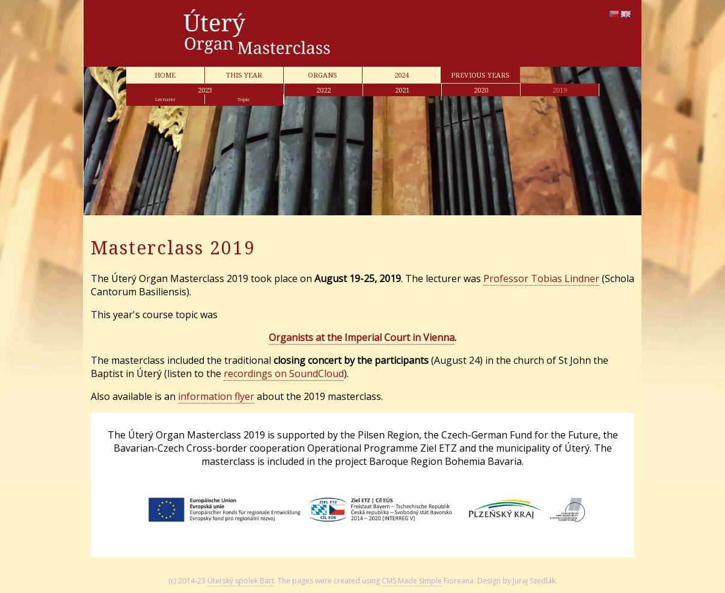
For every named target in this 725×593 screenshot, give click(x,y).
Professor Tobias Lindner (541, 278)
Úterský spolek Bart (240, 581)
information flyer (216, 396)
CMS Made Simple (412, 581)
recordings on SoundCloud (284, 373)
